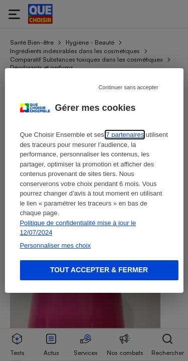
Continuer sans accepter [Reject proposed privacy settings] (128, 87)
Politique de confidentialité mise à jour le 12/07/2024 (78, 228)
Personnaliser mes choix (55, 245)
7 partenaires (125, 134)
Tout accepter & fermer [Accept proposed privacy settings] (99, 270)
